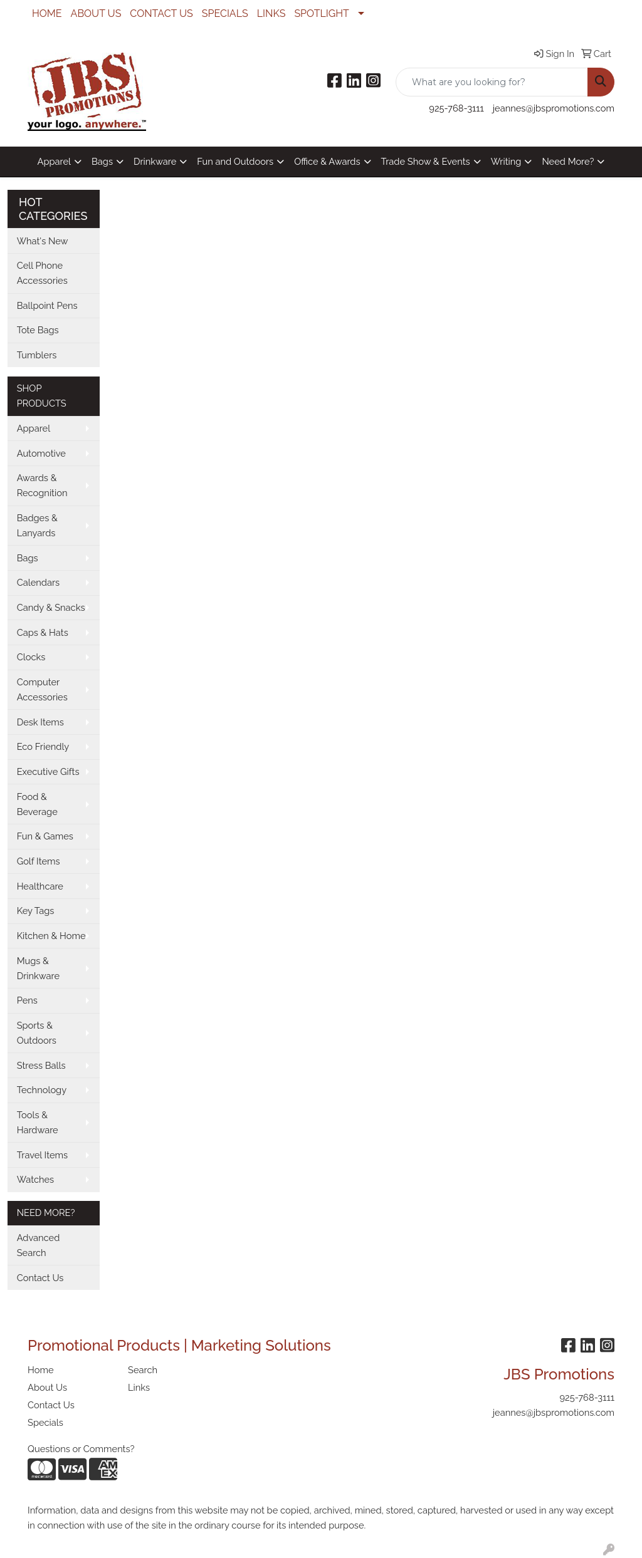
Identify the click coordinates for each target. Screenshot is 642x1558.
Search (142, 1369)
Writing (506, 161)
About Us (47, 1387)
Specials (45, 1422)
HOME (47, 13)
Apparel (54, 161)
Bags (102, 161)
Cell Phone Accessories (42, 273)
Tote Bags (38, 330)
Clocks (31, 657)
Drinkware (155, 161)
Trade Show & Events (425, 161)
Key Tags (36, 910)
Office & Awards (327, 161)
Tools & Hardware (37, 1122)
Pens (27, 1000)
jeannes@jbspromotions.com (553, 108)
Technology (41, 1089)
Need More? (568, 161)
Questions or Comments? (81, 1448)
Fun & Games (45, 836)
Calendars (38, 582)
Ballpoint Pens (47, 305)
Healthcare (40, 886)
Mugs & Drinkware (38, 968)
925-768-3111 (456, 108)
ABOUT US (96, 13)
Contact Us (40, 1277)
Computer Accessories (42, 689)
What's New (42, 241)
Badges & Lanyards (37, 525)
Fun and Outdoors (235, 161)
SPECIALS (225, 13)
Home (41, 1369)
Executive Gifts (48, 771)
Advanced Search (38, 1245)
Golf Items (38, 861)
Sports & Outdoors (36, 1033)
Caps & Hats (42, 632)
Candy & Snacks (51, 607)
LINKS (271, 13)
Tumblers (37, 355)
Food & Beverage (37, 804)
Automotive (41, 453)
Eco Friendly (43, 746)
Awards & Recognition (42, 485)
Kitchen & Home (51, 935)
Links (139, 1387)
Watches (36, 1179)
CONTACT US (161, 13)
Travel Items (42, 1155)
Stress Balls (41, 1065)
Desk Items (40, 722)
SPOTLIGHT (321, 13)
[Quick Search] (492, 82)
